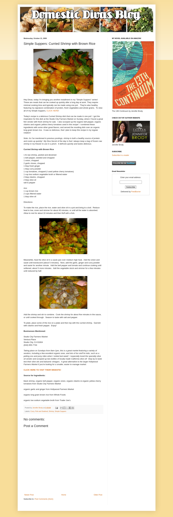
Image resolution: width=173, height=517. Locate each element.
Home (63, 495)
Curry (32, 411)
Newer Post (29, 495)
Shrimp (51, 411)
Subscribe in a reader (120, 155)
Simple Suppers (60, 411)
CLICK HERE (52, 111)
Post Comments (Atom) (44, 499)
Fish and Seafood (41, 411)
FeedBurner (136, 192)
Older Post (98, 495)
